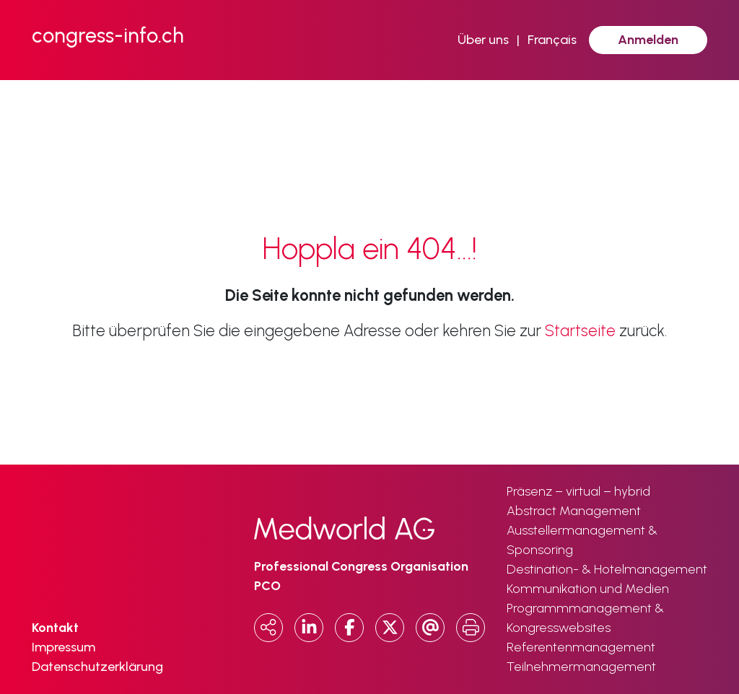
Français (552, 40)
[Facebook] (349, 627)
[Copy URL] (268, 627)
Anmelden (648, 40)
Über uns (483, 40)
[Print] (470, 627)
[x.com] (389, 627)
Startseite (580, 331)
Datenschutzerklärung (97, 667)
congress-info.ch (108, 35)
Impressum (63, 647)
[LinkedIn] (308, 627)
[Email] (430, 627)
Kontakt (55, 628)
